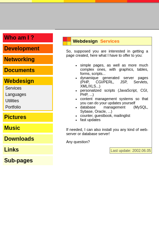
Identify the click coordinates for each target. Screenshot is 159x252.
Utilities (11, 100)
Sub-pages (18, 160)
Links (11, 150)
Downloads (19, 139)
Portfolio (12, 107)
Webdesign (19, 81)
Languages (15, 94)
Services (12, 88)
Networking (19, 59)
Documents (19, 70)
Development (21, 48)
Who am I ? (19, 38)
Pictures (15, 117)
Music (12, 128)
